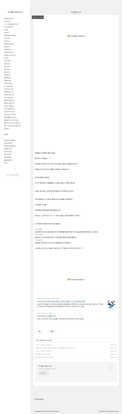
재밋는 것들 (9, 106)
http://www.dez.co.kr (43, 313)
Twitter (42, 411)
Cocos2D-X (8, 27)
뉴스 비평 (8, 86)
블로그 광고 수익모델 (12, 123)
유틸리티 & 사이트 (11, 120)
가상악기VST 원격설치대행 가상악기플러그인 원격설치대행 (61, 301)
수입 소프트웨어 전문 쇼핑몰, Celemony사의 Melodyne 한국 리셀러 (60, 319)
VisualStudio (8, 52)
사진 (7, 61)
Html (6, 32)
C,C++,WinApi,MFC (11, 24)
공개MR (7, 78)
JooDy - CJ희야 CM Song (43, 345)
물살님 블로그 (8, 160)
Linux (7, 38)
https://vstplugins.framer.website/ (46, 298)
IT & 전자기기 (9, 114)
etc (6, 58)
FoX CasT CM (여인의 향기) (44, 357)
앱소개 (7, 72)
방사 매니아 (7, 154)
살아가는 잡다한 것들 (12, 126)
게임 (7, 63)
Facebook (47, 411)
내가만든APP (9, 109)
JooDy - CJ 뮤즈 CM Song (43, 351)
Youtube (52, 411)
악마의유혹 (7, 157)
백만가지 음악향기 (10, 140)
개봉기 (7, 80)
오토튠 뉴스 (76, 12)
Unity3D (7, 49)
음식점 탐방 (9, 100)
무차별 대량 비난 (15, 12)
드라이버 (8, 83)
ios (6, 30)
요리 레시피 (8, 97)
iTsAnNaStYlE (8, 143)
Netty (6, 41)
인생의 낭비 (8, 18)
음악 (7, 69)
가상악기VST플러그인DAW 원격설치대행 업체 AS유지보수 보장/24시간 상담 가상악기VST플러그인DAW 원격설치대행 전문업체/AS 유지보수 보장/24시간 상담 (70, 305)
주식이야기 (8, 89)
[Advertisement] (76, 36)
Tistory (106, 411)
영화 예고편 (9, 103)
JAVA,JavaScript (10, 35)
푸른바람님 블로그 (10, 146)
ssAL (5, 163)
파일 (6, 128)
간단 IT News (9, 111)
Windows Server (9, 55)
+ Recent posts (39, 399)
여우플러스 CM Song (42, 354)
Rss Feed (36, 411)
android (7, 21)
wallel (116, 411)
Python (7, 46)
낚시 (7, 66)
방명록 (6, 134)
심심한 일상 (7, 149)
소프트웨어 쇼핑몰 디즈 (46, 316)
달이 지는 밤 (8, 151)
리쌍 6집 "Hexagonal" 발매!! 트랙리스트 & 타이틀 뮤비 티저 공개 (54, 348)
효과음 (7, 75)
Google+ (57, 411)
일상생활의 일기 (10, 117)
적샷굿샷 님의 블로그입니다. (47, 369)
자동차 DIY (8, 92)
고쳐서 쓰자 (9, 94)
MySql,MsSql (9, 44)
